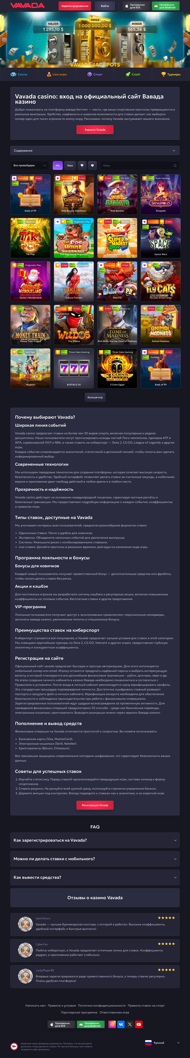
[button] (4, 40)
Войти (105, 6)
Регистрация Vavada (95, 805)
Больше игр (95, 397)
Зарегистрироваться (74, 6)
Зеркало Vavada (95, 129)
